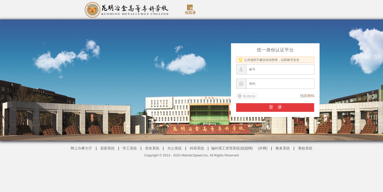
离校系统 (305, 148)
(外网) (262, 148)
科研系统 (197, 148)
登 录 (275, 107)
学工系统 (130, 148)
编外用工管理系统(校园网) (232, 148)
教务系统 (283, 148)
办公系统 (174, 148)
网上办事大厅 (81, 148)
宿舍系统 (152, 148)
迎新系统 (107, 148)
